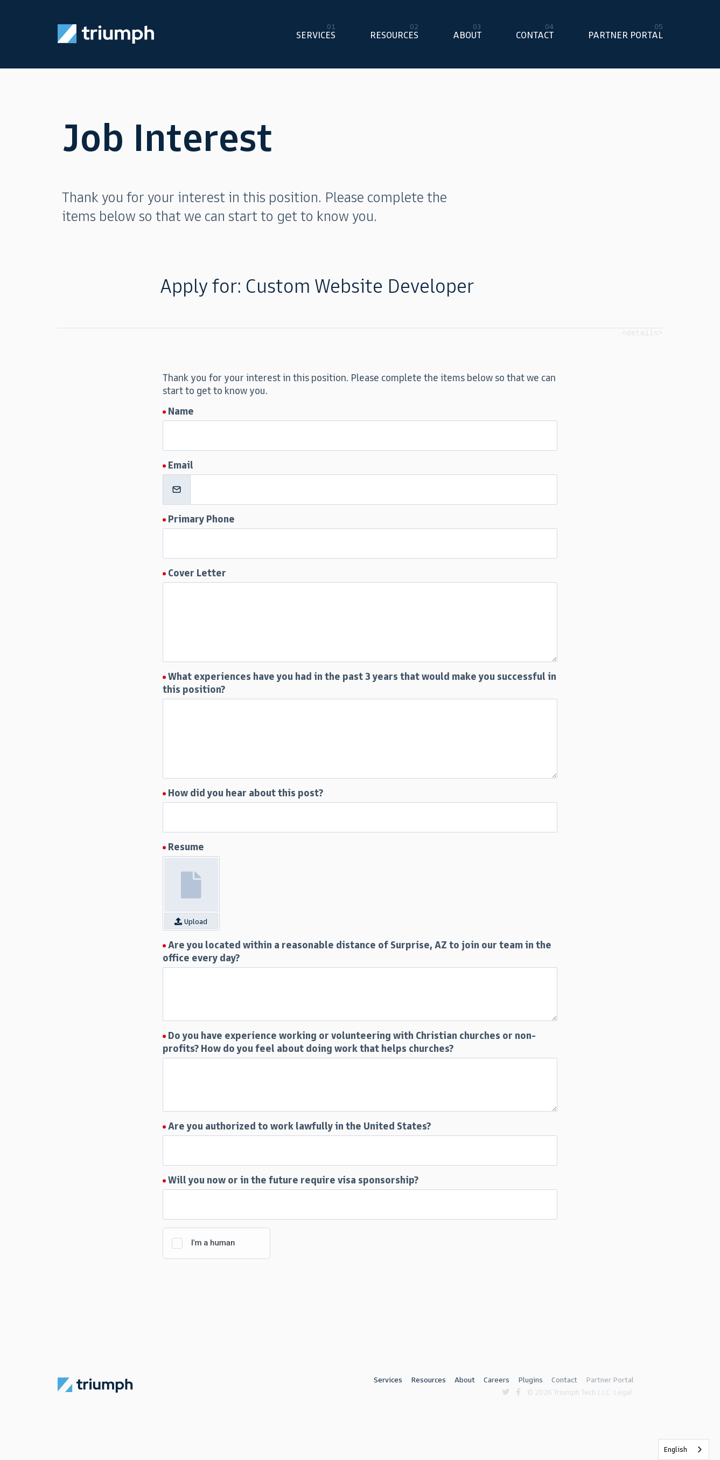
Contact (535, 35)
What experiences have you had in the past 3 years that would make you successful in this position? (359, 683)
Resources (394, 35)
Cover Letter (197, 573)
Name (181, 411)
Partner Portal (625, 35)
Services (315, 35)
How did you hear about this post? (245, 793)
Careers (496, 1380)
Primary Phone (201, 519)
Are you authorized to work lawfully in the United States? (299, 1126)
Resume (186, 847)
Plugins (530, 1380)
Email (180, 465)
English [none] (675, 1449)
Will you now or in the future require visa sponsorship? (293, 1180)
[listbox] (683, 1449)
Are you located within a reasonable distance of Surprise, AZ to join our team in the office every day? (357, 951)
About (467, 35)
